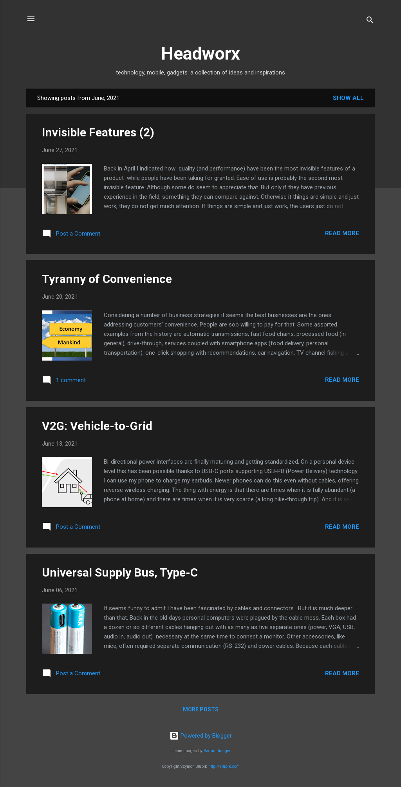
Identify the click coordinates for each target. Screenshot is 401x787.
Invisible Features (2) (98, 132)
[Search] (370, 21)
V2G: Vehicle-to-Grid (97, 426)
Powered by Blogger (201, 735)
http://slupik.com (224, 766)
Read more (342, 233)
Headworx (200, 53)
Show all (348, 98)
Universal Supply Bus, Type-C (120, 572)
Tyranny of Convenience (107, 279)
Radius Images (217, 750)
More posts (201, 709)
